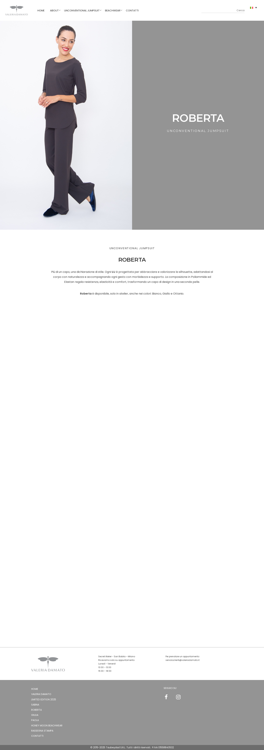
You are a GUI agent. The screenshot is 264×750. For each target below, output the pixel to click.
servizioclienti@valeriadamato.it (183, 660)
